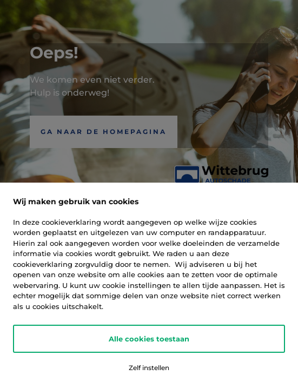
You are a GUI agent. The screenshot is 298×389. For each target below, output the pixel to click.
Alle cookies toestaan (149, 338)
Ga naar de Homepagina (104, 132)
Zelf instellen (149, 368)
